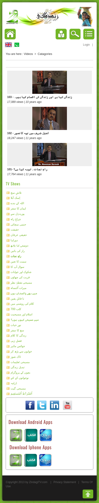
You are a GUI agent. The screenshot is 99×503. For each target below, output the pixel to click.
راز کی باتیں (18, 251)
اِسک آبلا (15, 197)
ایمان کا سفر (18, 208)
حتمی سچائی (18, 224)
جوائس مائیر (18, 346)
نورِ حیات (16, 325)
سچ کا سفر (17, 330)
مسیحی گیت (18, 388)
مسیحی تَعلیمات (20, 362)
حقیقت (15, 229)
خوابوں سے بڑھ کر (21, 351)
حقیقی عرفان (19, 235)
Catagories (45, 54)
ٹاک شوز (16, 356)
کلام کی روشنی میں (22, 303)
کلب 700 (16, 309)
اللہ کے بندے (17, 203)
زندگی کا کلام (18, 335)
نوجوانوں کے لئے (20, 378)
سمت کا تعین (18, 261)
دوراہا (14, 240)
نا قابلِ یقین (17, 298)
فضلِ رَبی (16, 340)
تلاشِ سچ (16, 192)
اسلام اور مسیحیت (21, 314)
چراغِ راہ (16, 219)
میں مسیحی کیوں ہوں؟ (25, 319)
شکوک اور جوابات (21, 272)
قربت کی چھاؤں (20, 277)
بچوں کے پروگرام (20, 372)
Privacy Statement (65, 482)
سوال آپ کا (17, 266)
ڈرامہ (14, 383)
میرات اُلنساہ (18, 288)
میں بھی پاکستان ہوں (24, 293)
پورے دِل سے (17, 213)
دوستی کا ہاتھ (19, 245)
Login (86, 44)
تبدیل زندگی (17, 367)
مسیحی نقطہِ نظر (21, 282)
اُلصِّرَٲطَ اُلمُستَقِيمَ (21, 393)
